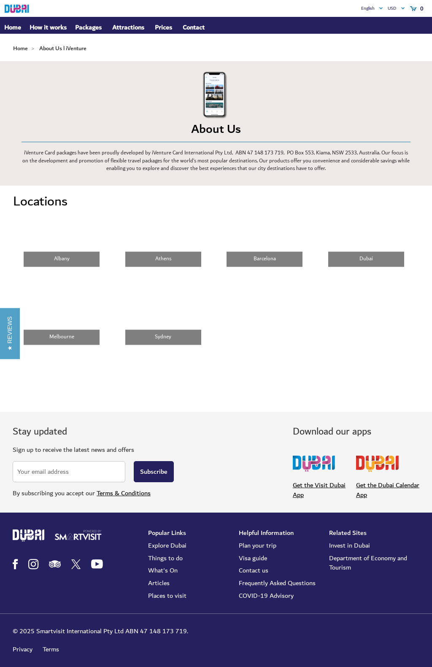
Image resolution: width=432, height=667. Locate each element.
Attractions (128, 27)
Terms (51, 649)
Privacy (22, 649)
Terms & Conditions (124, 493)
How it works (48, 28)
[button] (10, 333)
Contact (194, 27)
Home (12, 27)
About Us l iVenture (62, 48)
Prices (163, 27)
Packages (88, 28)
